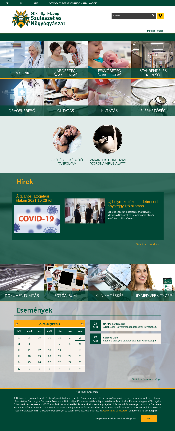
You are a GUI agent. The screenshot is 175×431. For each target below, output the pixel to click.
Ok (148, 418)
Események (34, 310)
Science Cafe (110, 337)
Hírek (24, 181)
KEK (36, 3)
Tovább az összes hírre (147, 244)
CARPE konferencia (114, 324)
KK (21, 3)
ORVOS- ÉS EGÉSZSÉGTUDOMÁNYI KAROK (73, 3)
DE (6, 3)
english (160, 31)
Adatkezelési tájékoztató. (115, 410)
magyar (151, 31)
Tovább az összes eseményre (146, 379)
